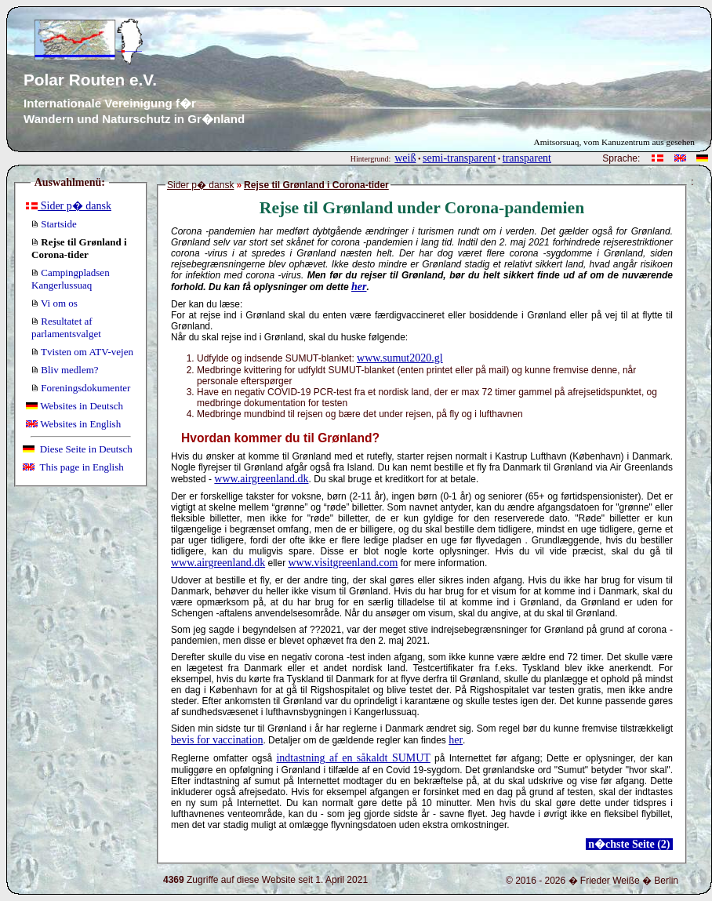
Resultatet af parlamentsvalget (66, 327)
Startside (54, 224)
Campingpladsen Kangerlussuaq (70, 279)
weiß (405, 158)
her (358, 286)
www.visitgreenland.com (343, 563)
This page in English (73, 467)
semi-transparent (459, 158)
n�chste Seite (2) (629, 844)
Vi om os (54, 303)
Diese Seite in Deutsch (78, 449)
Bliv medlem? (65, 370)
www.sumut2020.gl (400, 358)
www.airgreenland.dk (261, 479)
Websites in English (73, 424)
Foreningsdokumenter (80, 388)
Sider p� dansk (68, 206)
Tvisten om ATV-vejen (82, 352)
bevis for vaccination (217, 740)
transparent (527, 158)
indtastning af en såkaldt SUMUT (353, 758)
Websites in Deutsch (74, 406)
